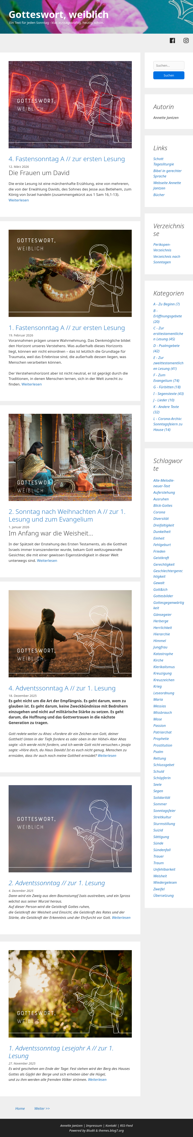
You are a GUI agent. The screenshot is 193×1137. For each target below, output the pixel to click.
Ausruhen (161, 498)
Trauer (158, 856)
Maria (158, 699)
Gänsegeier (162, 614)
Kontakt (110, 1125)
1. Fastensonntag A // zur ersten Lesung (67, 327)
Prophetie (161, 738)
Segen (158, 790)
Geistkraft (161, 557)
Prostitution (162, 745)
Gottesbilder (163, 595)
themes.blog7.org (111, 1130)
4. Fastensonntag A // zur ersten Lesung (67, 158)
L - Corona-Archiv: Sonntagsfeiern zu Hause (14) (167, 424)
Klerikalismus (164, 666)
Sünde (158, 843)
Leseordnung (163, 692)
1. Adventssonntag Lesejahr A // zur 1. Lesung (61, 1052)
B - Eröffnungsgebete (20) (167, 316)
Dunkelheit (161, 531)
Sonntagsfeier (164, 810)
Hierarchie (161, 634)
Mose (157, 719)
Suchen (169, 75)
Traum (158, 862)
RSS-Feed (126, 1125)
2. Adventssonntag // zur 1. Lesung (57, 882)
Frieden (159, 551)
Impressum (94, 1125)
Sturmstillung (164, 823)
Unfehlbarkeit (164, 869)
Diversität (161, 518)
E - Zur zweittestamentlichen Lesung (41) (168, 363)
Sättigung (161, 836)
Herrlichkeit (162, 627)
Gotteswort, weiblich (59, 14)
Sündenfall (161, 849)
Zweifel (158, 888)
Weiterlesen (19, 200)
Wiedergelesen (165, 882)
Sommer (160, 803)
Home (20, 1108)
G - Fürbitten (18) (167, 386)
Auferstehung (164, 492)
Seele (157, 784)
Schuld (158, 771)
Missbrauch (162, 712)
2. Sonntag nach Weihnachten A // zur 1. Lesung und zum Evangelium (67, 515)
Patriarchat (162, 732)
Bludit (91, 1130)
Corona (159, 512)
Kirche (158, 660)
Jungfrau (160, 647)
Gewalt (158, 582)
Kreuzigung (162, 673)
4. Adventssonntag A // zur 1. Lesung (62, 688)
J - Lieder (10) (163, 400)
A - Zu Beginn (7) (166, 304)
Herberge (160, 620)
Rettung (159, 758)
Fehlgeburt (162, 544)
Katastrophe (163, 653)
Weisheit (160, 875)
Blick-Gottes (162, 505)
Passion (159, 725)
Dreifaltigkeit (163, 525)
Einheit (158, 538)
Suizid (158, 830)
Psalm (158, 751)
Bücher (159, 194)
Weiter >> (42, 1108)
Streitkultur (162, 816)
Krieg (157, 686)
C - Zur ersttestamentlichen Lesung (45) (168, 333)
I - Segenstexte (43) (168, 393)
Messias (159, 706)
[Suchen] (168, 65)
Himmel (159, 640)
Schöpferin (161, 777)
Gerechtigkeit (164, 564)
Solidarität (161, 797)
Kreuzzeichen (163, 679)
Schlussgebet (163, 764)
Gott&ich (160, 589)
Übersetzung (163, 895)
